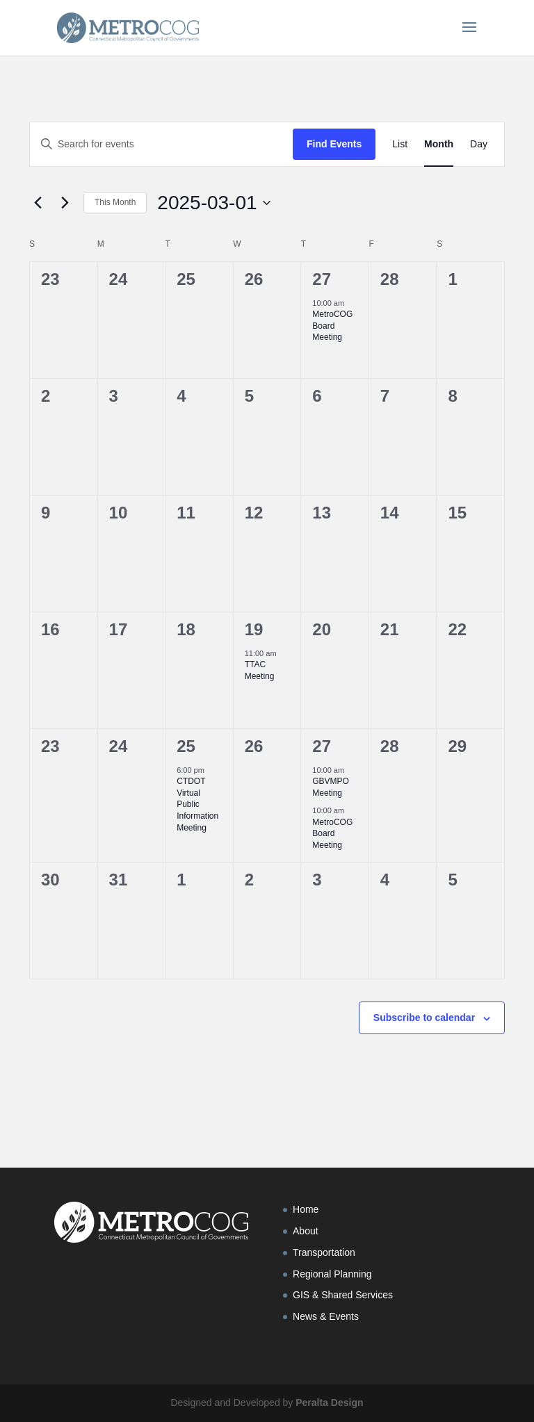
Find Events (334, 143)
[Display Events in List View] (399, 144)
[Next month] (64, 203)
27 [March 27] (321, 746)
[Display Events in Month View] (438, 144)
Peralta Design (329, 1402)
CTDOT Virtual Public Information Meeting (197, 804)
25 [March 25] (186, 746)
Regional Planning (332, 1274)
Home (305, 1209)
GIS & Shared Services (343, 1294)
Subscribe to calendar (424, 1017)
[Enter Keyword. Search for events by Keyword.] (161, 144)
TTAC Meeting (260, 670)
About (305, 1230)
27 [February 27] (321, 279)
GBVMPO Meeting (330, 787)
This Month (115, 202)
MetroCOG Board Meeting (332, 325)
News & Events (326, 1316)
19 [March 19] (254, 629)
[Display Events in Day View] (478, 144)
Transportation (324, 1252)
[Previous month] (37, 203)
